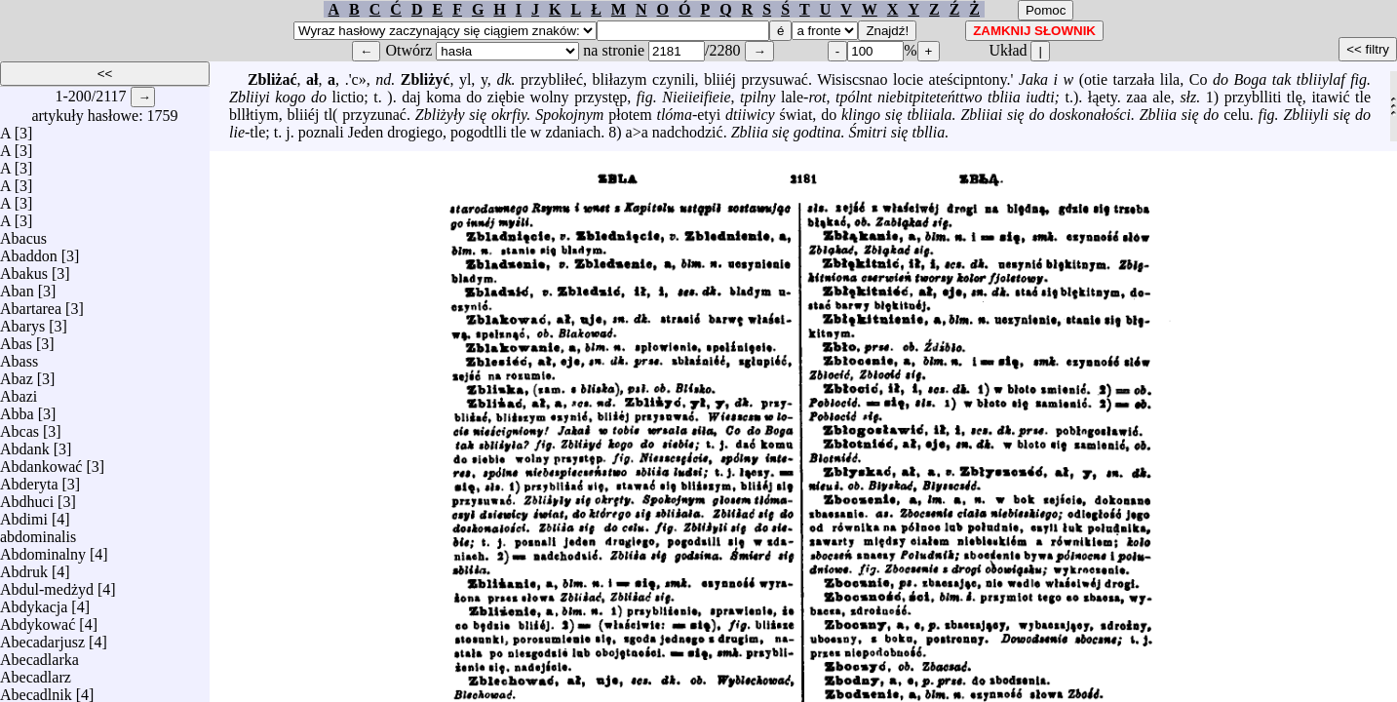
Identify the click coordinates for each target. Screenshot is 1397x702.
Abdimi (24, 514)
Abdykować (37, 619)
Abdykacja (33, 602)
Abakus (24, 268)
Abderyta (29, 479)
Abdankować (41, 461)
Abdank (25, 444)
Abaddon (29, 251)
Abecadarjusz (42, 637)
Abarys (22, 321)
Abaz (16, 374)
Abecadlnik (36, 690)
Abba (17, 409)
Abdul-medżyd (47, 584)
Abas (16, 339)
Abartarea (30, 303)
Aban (17, 286)
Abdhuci (27, 496)
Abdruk (24, 567)
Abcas (19, 426)
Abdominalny (43, 549)
